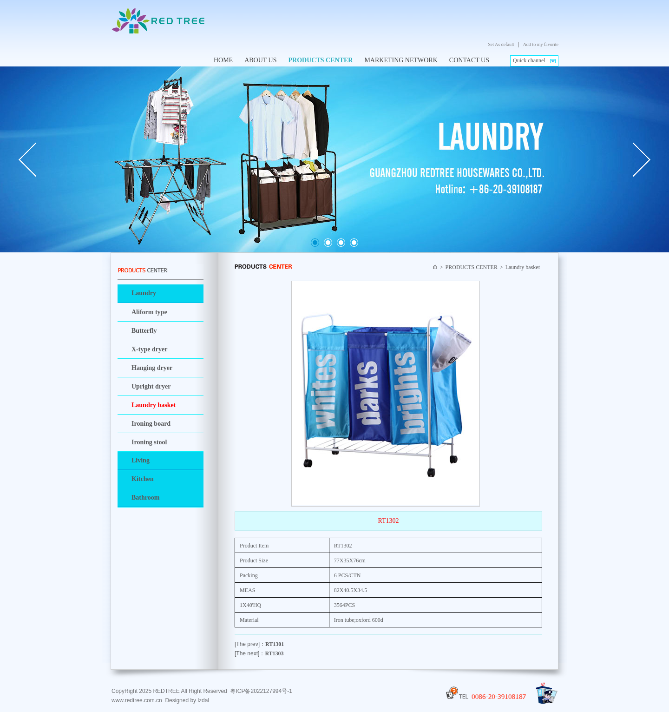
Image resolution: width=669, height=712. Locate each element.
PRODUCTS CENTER (321, 60)
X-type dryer (149, 349)
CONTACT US (469, 60)
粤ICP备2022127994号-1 (261, 691)
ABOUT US (260, 60)
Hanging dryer (151, 367)
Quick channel (529, 60)
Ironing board (151, 423)
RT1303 (274, 653)
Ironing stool (149, 442)
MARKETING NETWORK (400, 60)
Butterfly (144, 330)
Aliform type (149, 312)
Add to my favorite (540, 44)
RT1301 (274, 644)
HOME (223, 60)
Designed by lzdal (187, 700)
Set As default (501, 44)
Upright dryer (151, 386)
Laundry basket (153, 405)
